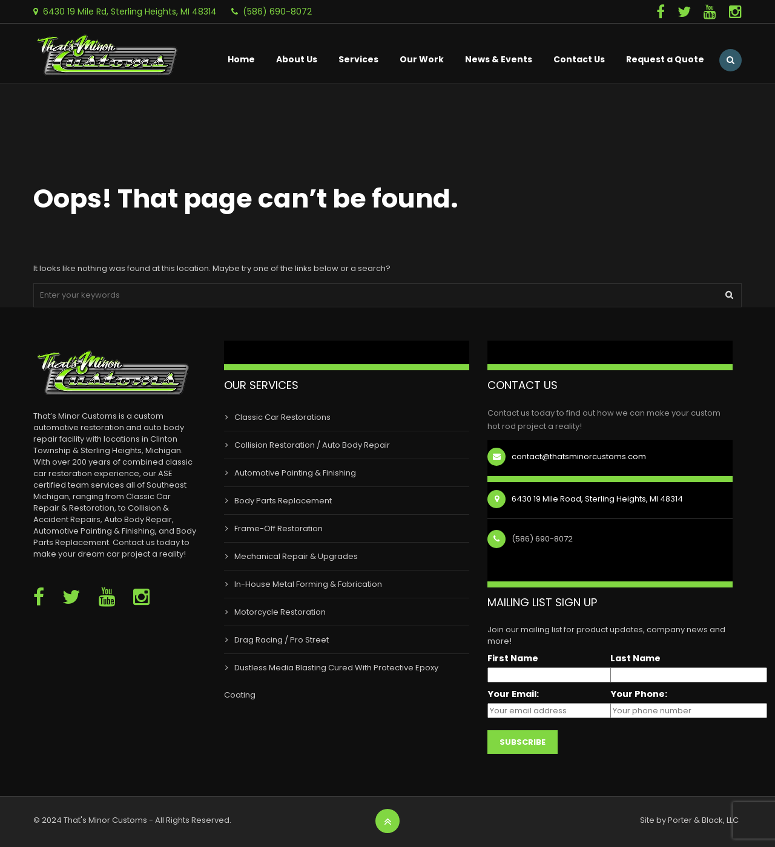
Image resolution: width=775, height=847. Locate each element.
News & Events (498, 59)
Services (358, 59)
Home (241, 59)
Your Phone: (638, 694)
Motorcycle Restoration (280, 612)
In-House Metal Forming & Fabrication (308, 584)
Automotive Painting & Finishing (295, 473)
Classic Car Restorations (282, 417)
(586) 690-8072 (277, 11)
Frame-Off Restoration (278, 528)
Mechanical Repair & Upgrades (296, 556)
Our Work (422, 59)
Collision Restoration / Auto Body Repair (312, 445)
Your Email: (513, 694)
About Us (296, 59)
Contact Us (579, 59)
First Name (512, 658)
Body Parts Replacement (283, 500)
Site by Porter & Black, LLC (689, 820)
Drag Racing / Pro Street (281, 640)
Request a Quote (665, 59)
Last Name (635, 658)
